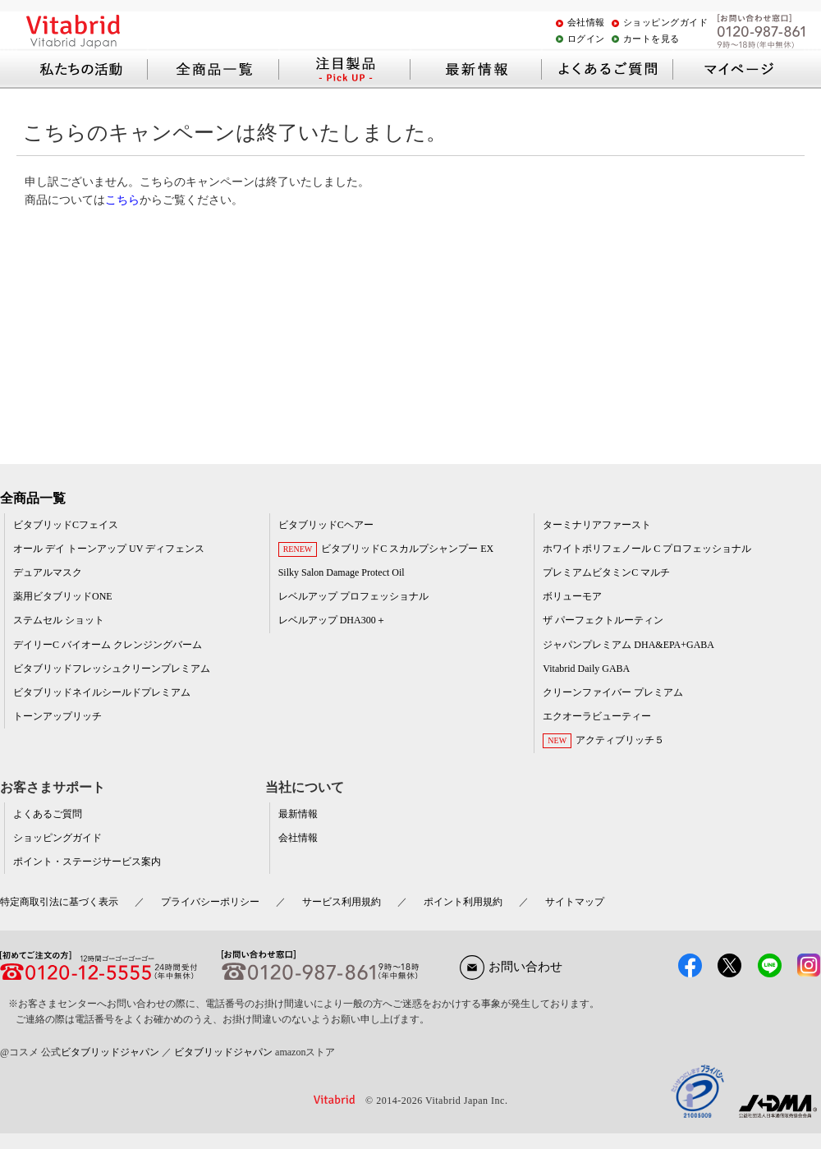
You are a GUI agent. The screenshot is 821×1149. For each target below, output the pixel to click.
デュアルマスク (47, 572)
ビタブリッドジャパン (110, 1052)
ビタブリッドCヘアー (326, 525)
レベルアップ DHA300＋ (332, 620)
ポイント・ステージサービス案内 (87, 861)
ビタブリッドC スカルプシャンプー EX (407, 548)
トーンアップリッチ (57, 716)
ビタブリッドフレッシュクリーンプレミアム (111, 668)
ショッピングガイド (666, 22)
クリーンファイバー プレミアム (613, 692)
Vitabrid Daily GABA (586, 668)
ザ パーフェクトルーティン (603, 620)
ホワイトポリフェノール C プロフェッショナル (647, 548)
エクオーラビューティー (597, 716)
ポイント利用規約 (463, 902)
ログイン (586, 39)
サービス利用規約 (341, 902)
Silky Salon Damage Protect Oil (341, 572)
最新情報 (298, 814)
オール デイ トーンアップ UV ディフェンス (108, 548)
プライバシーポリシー (210, 902)
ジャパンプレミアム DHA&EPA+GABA (628, 644)
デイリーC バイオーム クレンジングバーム (107, 644)
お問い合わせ (511, 966)
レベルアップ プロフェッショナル (353, 596)
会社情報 (586, 22)
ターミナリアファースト (597, 525)
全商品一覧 (33, 498)
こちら (122, 199)
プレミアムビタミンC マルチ (606, 572)
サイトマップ (574, 902)
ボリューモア (572, 596)
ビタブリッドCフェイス (65, 525)
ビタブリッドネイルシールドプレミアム (101, 692)
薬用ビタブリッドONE (62, 596)
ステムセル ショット (58, 620)
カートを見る (651, 39)
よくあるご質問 (47, 814)
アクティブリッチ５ (620, 740)
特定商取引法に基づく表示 (59, 902)
